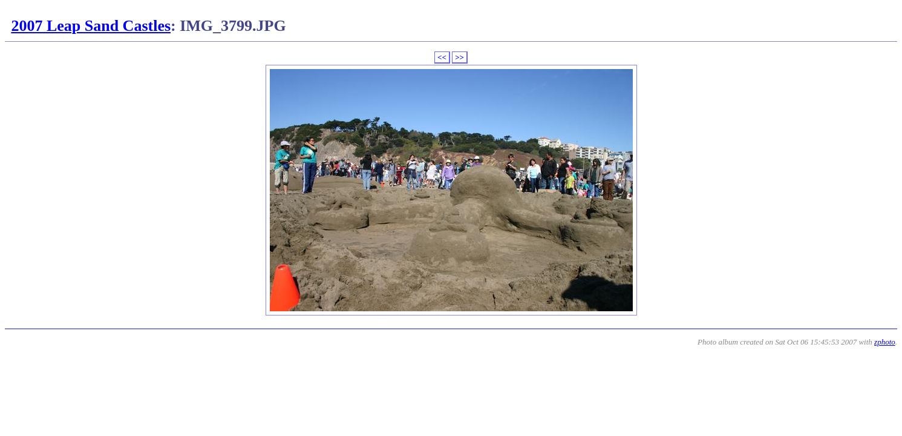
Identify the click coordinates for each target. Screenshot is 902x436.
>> (459, 57)
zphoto (884, 341)
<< (441, 57)
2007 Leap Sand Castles (91, 26)
